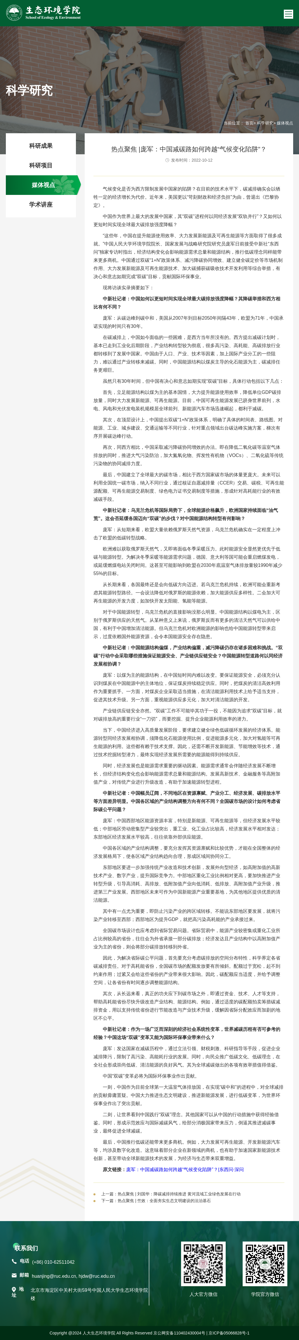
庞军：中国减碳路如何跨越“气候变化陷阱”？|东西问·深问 (185, 1169)
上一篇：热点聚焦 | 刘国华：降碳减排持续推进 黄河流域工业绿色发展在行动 (171, 1194)
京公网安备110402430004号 (179, 1333)
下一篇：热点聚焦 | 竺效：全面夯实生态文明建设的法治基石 (156, 1200)
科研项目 (41, 165)
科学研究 (265, 123)
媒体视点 (43, 185)
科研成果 (41, 146)
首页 (249, 123)
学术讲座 (41, 204)
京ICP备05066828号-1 (228, 1333)
